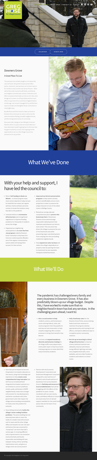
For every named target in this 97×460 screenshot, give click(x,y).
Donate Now (58, 51)
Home (30, 5)
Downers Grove (42, 5)
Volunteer (43, 51)
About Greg (55, 5)
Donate (76, 5)
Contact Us (66, 5)
